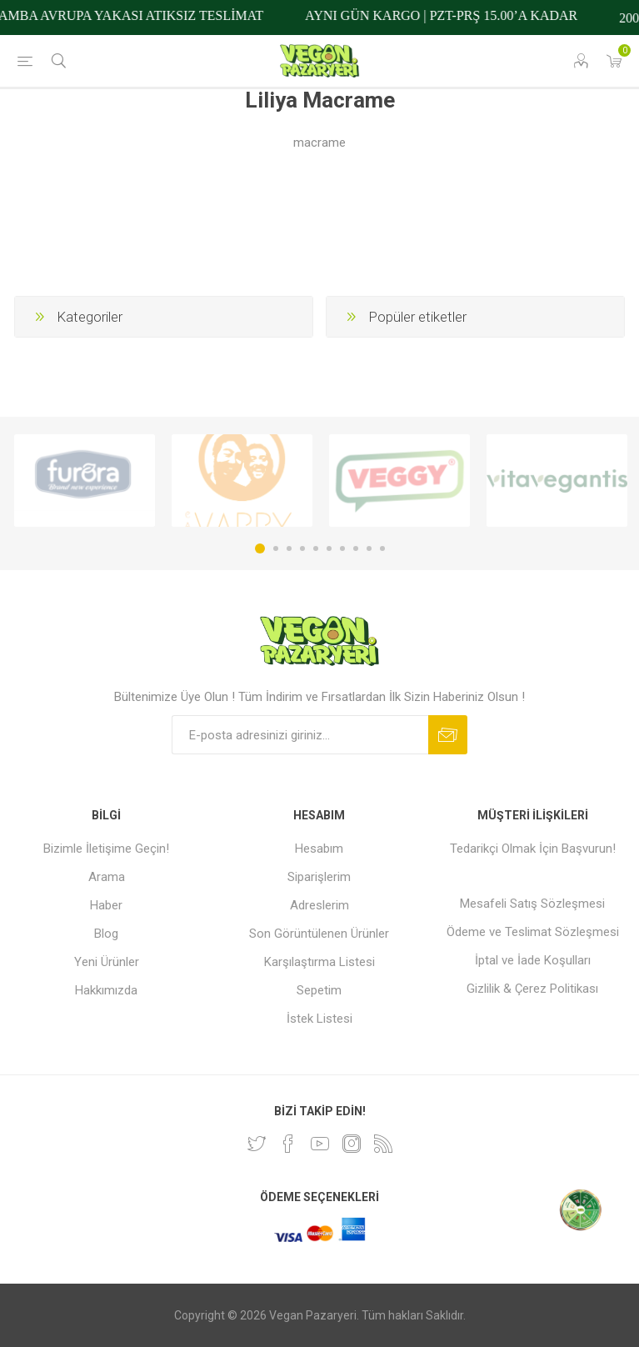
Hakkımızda (106, 990)
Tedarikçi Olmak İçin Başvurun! (533, 848)
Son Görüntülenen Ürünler (319, 933)
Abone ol (447, 734)
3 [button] (289, 548)
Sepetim (319, 990)
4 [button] (302, 548)
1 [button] (260, 548)
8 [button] (355, 548)
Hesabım (319, 848)
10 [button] (382, 548)
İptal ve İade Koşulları (533, 960)
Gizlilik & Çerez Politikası (532, 988)
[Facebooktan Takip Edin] (288, 1143)
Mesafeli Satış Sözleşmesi (532, 903)
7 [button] (342, 548)
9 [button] (369, 548)
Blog (106, 933)
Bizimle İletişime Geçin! (106, 848)
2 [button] (275, 548)
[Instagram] (351, 1143)
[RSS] (383, 1143)
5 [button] (315, 548)
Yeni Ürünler (106, 961)
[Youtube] (320, 1143)
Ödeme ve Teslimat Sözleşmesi (533, 931)
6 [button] (329, 548)
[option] (84, 481)
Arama (106, 876)
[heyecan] (256, 1143)
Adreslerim (319, 905)
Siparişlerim (319, 876)
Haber (106, 905)
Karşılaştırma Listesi (319, 961)
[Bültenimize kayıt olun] (300, 734)
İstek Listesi (319, 1018)
